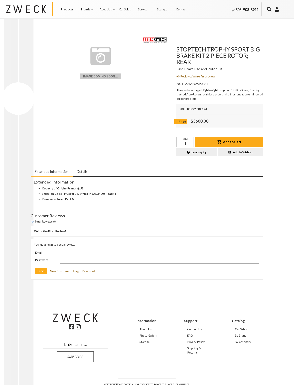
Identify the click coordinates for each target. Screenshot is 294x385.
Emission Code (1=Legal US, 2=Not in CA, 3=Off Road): (78, 194)
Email (38, 252)
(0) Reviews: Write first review (195, 76)
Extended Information (52, 171)
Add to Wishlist (243, 152)
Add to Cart (232, 142)
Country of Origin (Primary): (61, 188)
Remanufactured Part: (57, 199)
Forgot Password (84, 271)
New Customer (59, 271)
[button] (69, 9)
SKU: (182, 109)
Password (42, 260)
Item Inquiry (198, 152)
